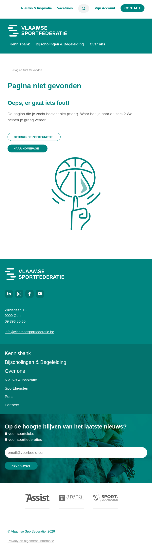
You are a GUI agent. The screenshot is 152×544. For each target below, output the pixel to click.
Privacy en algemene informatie (31, 541)
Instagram (19, 294)
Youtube (40, 294)
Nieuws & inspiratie (21, 380)
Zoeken (83, 8)
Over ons (97, 44)
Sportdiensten (16, 388)
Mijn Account (104, 8)
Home (9, 70)
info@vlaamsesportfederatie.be (29, 332)
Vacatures (65, 8)
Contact (132, 8)
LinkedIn (9, 294)
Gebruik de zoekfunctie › (34, 137)
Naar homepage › (27, 148)
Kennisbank (20, 44)
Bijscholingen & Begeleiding (60, 44)
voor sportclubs (21, 435)
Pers (8, 397)
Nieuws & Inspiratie (36, 8)
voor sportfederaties (25, 441)
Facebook (29, 294)
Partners (12, 405)
